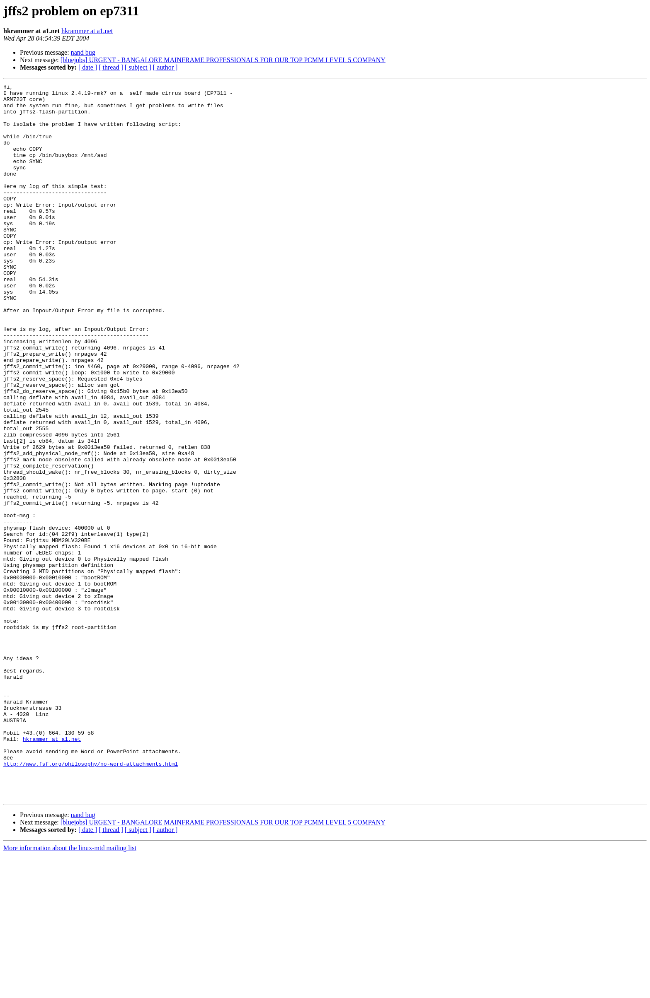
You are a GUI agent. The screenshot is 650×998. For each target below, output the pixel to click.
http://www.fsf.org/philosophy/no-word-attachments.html (90, 900)
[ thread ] (111, 67)
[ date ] (87, 67)
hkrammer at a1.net (87, 30)
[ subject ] (138, 67)
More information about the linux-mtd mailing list (69, 990)
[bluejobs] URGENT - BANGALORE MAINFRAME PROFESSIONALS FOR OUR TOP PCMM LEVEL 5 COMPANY (223, 59)
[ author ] (165, 67)
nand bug (83, 52)
